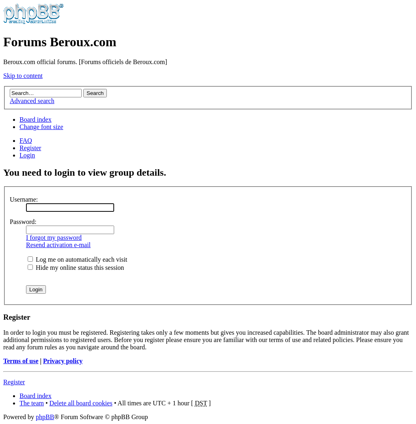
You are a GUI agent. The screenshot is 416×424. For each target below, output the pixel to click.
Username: (24, 199)
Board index (36, 119)
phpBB (45, 416)
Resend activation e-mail (58, 244)
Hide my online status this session (76, 267)
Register (30, 147)
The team (32, 403)
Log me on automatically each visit (77, 259)
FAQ (26, 140)
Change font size (41, 126)
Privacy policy (62, 360)
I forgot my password (54, 237)
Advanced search (32, 100)
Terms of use (21, 360)
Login (27, 155)
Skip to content (23, 75)
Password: (23, 221)
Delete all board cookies (81, 403)
